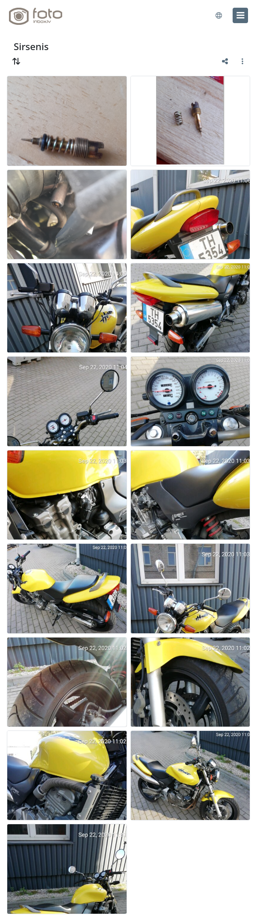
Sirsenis (31, 46)
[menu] (240, 15)
